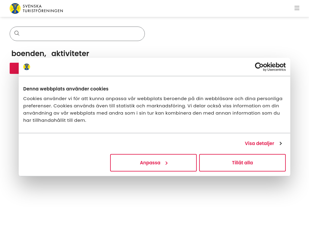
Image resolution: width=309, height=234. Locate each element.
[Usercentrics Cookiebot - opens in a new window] (259, 66)
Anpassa (154, 162)
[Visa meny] (297, 8)
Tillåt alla (242, 162)
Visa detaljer (259, 143)
